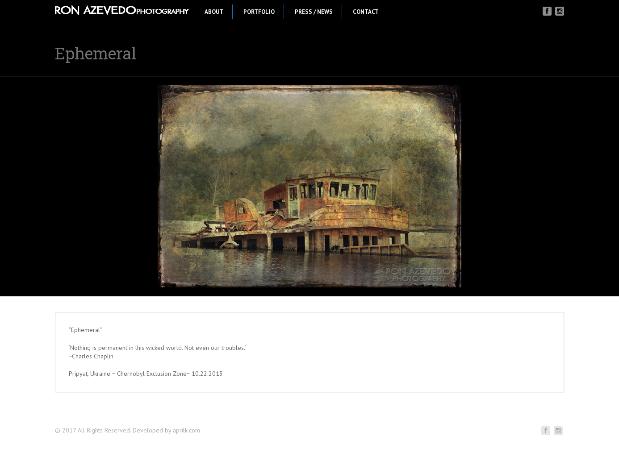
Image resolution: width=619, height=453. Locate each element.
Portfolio (259, 12)
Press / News (314, 12)
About (214, 12)
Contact (366, 12)
